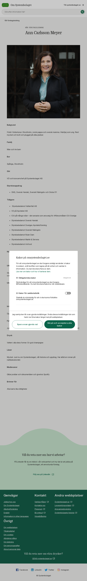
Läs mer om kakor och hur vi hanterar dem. (33, 271)
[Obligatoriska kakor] (26, 277)
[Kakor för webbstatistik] (27, 293)
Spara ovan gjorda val (27, 324)
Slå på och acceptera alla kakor (59, 324)
